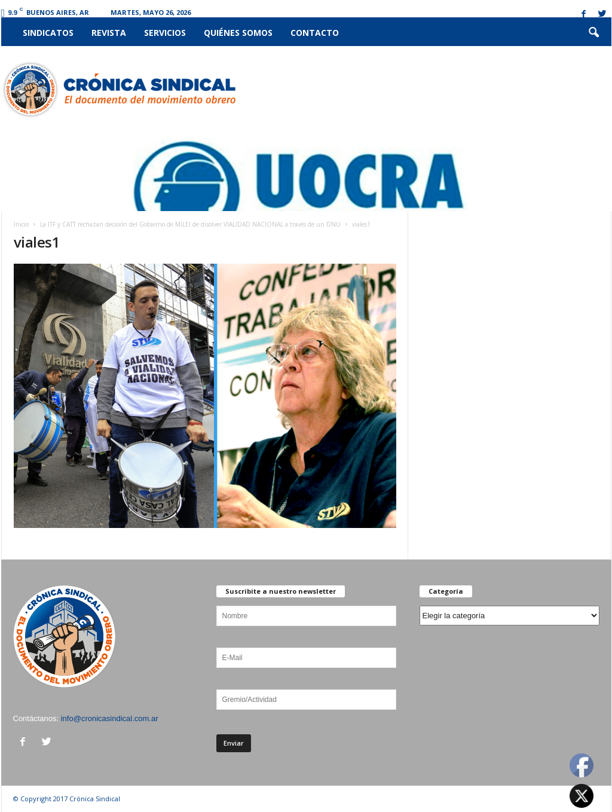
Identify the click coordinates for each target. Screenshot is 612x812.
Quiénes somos (238, 32)
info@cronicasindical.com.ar (109, 718)
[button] (593, 33)
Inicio (21, 224)
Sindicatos (48, 32)
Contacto (314, 32)
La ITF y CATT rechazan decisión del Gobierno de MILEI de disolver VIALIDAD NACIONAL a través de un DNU (190, 224)
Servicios (165, 32)
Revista (108, 32)
